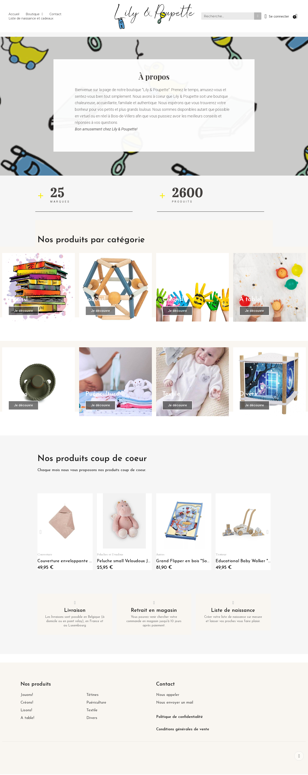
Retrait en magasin (154, 611)
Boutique (34, 14)
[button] (25, 310)
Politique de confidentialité (179, 718)
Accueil (14, 14)
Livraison (75, 611)
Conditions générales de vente (182, 730)
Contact (55, 14)
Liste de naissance (233, 611)
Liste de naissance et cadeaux (31, 18)
